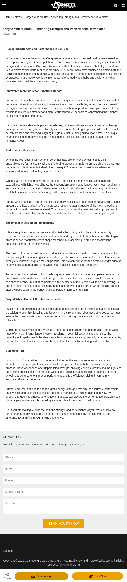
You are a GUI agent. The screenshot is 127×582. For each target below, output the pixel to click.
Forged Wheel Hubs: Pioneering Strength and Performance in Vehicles (66, 17)
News (18, 17)
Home (8, 17)
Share (7, 576)
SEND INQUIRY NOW (63, 523)
